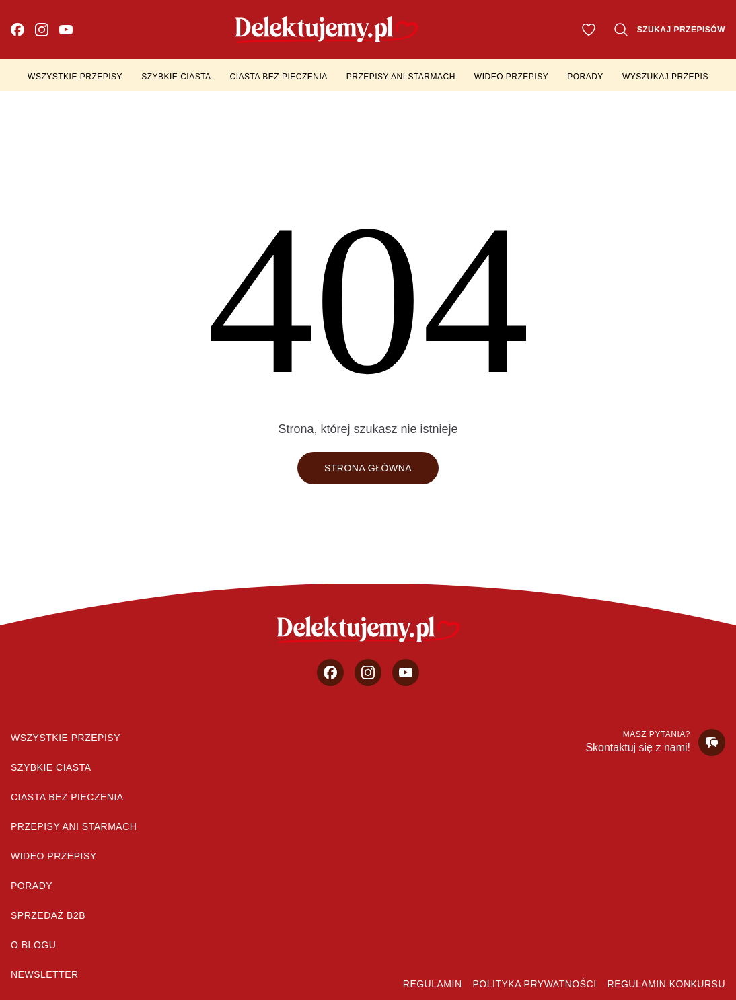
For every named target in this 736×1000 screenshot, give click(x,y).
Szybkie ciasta (176, 76)
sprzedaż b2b (48, 915)
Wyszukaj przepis (665, 76)
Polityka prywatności (535, 983)
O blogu (33, 944)
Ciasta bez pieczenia (279, 76)
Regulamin (432, 983)
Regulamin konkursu (666, 983)
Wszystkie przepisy (75, 76)
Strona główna (368, 468)
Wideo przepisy (511, 76)
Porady (585, 76)
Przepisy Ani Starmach (400, 76)
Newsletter (45, 974)
